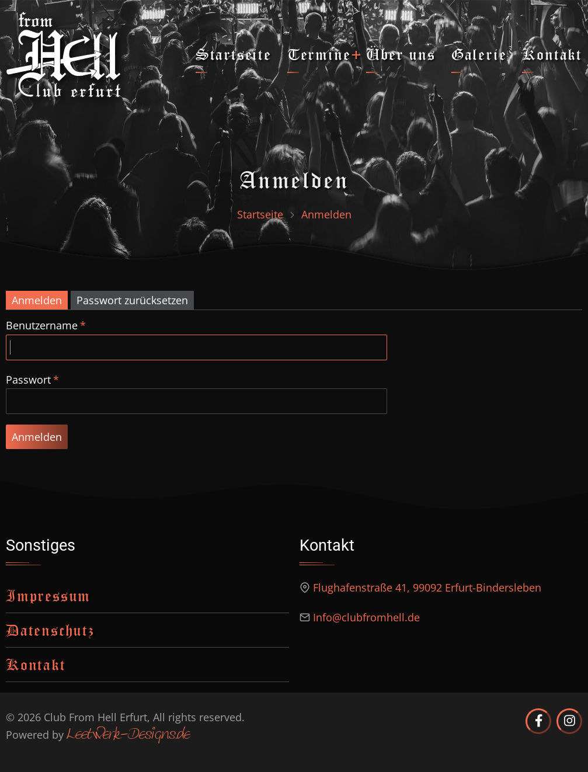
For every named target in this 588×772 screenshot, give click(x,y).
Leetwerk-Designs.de (128, 735)
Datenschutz (50, 629)
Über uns (400, 54)
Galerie (479, 54)
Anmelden (37, 300)
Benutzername (42, 325)
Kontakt (552, 54)
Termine (319, 54)
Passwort (28, 380)
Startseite (234, 54)
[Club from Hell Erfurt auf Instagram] (569, 721)
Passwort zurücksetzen (132, 300)
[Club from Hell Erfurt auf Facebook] (538, 721)
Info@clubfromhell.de (366, 617)
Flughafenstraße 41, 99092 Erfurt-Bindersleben (427, 587)
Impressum (48, 595)
